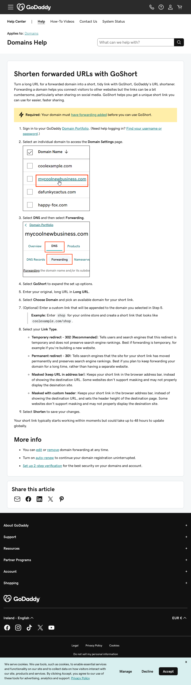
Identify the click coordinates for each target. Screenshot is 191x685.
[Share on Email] (17, 499)
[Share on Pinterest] (61, 499)
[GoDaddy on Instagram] (18, 630)
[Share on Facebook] (28, 499)
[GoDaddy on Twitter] (40, 630)
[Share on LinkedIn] (39, 499)
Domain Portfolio (75, 128)
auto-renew (45, 457)
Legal (75, 645)
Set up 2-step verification (42, 465)
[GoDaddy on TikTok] (29, 630)
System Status (113, 21)
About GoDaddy (16, 525)
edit (39, 449)
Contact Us (88, 21)
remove (53, 449)
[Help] (161, 7)
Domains (31, 33)
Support (10, 537)
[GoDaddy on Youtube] (51, 630)
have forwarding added (89, 114)
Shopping (11, 583)
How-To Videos (62, 21)
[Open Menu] (9, 7)
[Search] (179, 42)
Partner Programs (17, 560)
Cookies (114, 645)
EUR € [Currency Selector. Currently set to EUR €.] (179, 618)
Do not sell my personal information (95, 654)
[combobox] (135, 42)
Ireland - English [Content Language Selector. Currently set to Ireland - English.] (19, 618)
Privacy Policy (94, 645)
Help (41, 21)
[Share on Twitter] (50, 499)
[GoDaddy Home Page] (22, 599)
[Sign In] (170, 7)
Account (10, 571)
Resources (11, 548)
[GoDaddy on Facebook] (7, 630)
